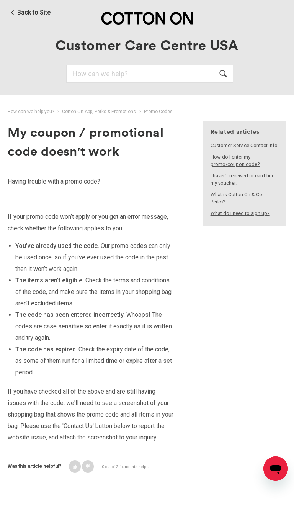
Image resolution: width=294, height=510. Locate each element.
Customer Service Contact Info (244, 145)
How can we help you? (31, 111)
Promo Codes (158, 111)
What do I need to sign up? (240, 213)
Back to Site (34, 13)
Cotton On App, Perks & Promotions (99, 111)
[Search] (149, 74)
